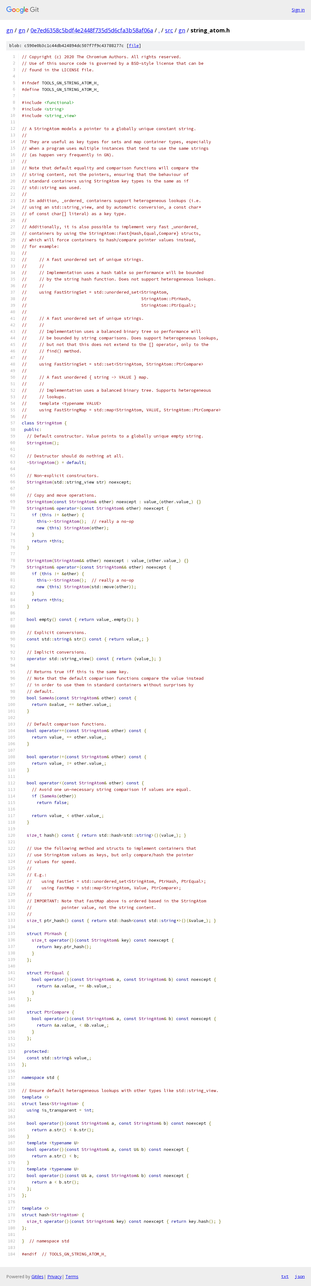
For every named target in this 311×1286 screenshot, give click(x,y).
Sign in (298, 10)
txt (285, 1276)
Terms (71, 1276)
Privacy (54, 1276)
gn (9, 30)
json (300, 1276)
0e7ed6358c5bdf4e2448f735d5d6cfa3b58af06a (92, 30)
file (134, 45)
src (169, 30)
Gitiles (37, 1276)
